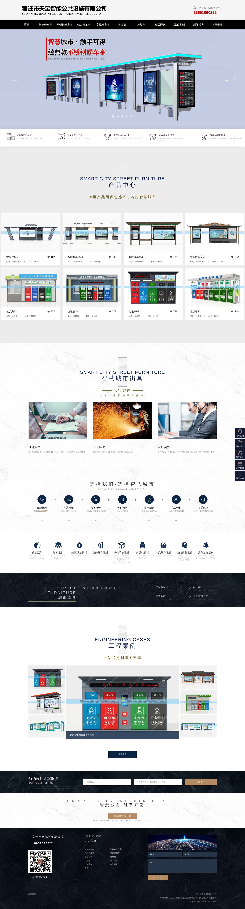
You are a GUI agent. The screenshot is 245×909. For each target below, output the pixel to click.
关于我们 (217, 24)
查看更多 (122, 754)
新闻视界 (198, 24)
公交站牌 (88, 857)
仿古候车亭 (84, 24)
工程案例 (179, 24)
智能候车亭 (45, 24)
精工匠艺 (160, 24)
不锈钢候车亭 (65, 24)
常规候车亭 (103, 24)
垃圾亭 (141, 24)
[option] (122, 702)
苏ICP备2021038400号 (207, 902)
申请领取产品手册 (122, 816)
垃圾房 (122, 24)
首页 (26, 24)
